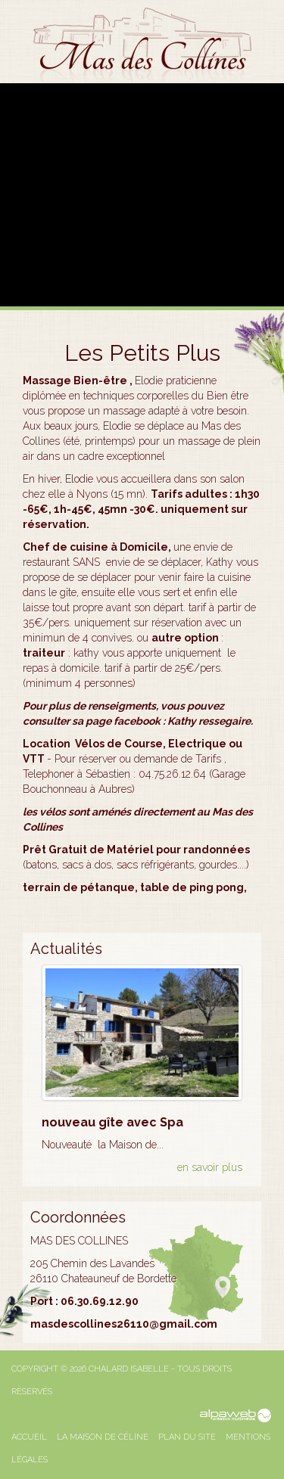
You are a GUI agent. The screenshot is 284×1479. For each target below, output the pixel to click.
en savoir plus (209, 1167)
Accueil (29, 1437)
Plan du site (187, 1437)
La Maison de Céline (102, 1437)
